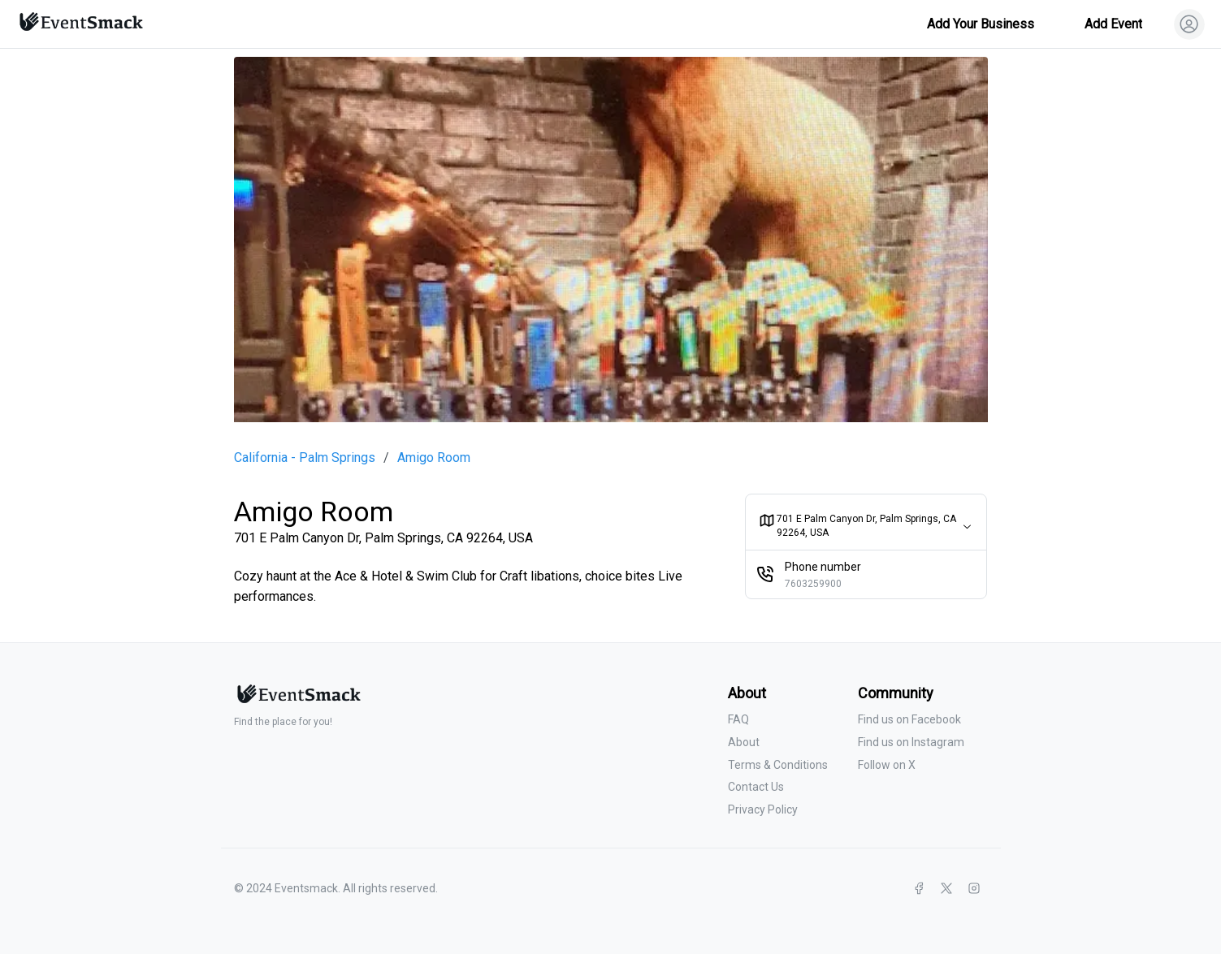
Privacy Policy (763, 809)
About (744, 742)
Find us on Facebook (909, 719)
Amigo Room (433, 457)
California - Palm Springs (304, 457)
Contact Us (756, 786)
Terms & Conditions (778, 764)
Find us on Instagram (911, 742)
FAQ (738, 719)
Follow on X (887, 764)
